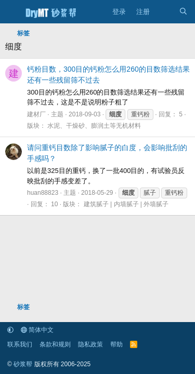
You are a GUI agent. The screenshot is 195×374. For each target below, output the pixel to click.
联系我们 (19, 344)
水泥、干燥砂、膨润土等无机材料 (94, 125)
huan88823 (42, 192)
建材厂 (36, 114)
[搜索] (183, 12)
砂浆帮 (23, 364)
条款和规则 (55, 344)
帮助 (116, 344)
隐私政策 (90, 344)
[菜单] (12, 12)
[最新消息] (164, 12)
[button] (10, 330)
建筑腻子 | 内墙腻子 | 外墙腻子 (126, 204)
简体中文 (37, 329)
